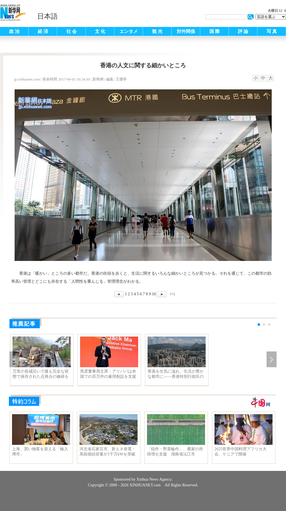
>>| (171, 294)
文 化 (100, 31)
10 (154, 294)
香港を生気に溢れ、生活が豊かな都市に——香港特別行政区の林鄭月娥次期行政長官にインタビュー (176, 374)
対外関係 (186, 31)
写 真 (272, 31)
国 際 (214, 31)
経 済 (43, 31)
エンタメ (129, 31)
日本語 (47, 16)
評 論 (243, 31)
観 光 (157, 31)
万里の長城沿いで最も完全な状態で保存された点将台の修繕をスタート (41, 374)
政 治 (14, 31)
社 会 (71, 31)
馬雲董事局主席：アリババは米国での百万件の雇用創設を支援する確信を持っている (108, 374)
